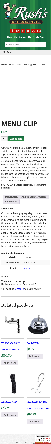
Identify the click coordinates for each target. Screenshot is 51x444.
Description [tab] (11, 196)
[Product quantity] (4, 138)
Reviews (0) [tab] (11, 201)
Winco (27, 268)
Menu (7, 52)
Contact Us (25, 37)
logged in (19, 288)
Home (4, 64)
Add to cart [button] (10, 362)
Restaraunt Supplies (26, 64)
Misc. (11, 64)
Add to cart (16, 139)
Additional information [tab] (34, 196)
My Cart (38, 37)
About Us (12, 37)
